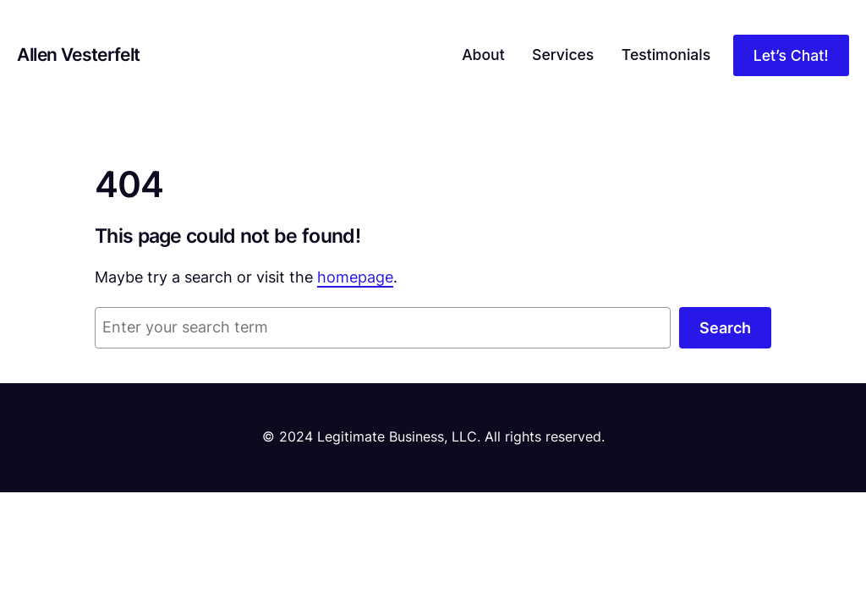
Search (725, 328)
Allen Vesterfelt (78, 54)
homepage (355, 277)
